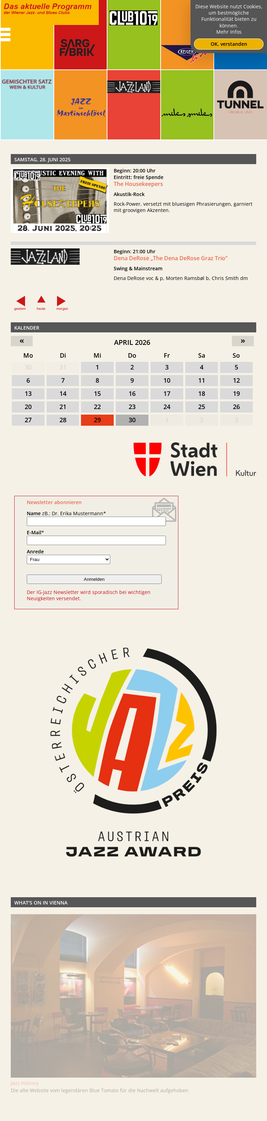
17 (166, 393)
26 (236, 406)
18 (201, 393)
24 (166, 406)
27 (28, 420)
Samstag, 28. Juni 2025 (42, 159)
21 (62, 406)
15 (97, 393)
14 (62, 393)
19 (236, 393)
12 (236, 380)
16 (132, 393)
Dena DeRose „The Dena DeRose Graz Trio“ (170, 260)
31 (62, 367)
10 (166, 380)
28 (62, 420)
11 (201, 380)
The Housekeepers (138, 184)
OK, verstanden (229, 44)
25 (201, 406)
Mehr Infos (229, 31)
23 (132, 406)
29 (97, 420)
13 (28, 393)
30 (28, 367)
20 (28, 406)
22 (97, 406)
